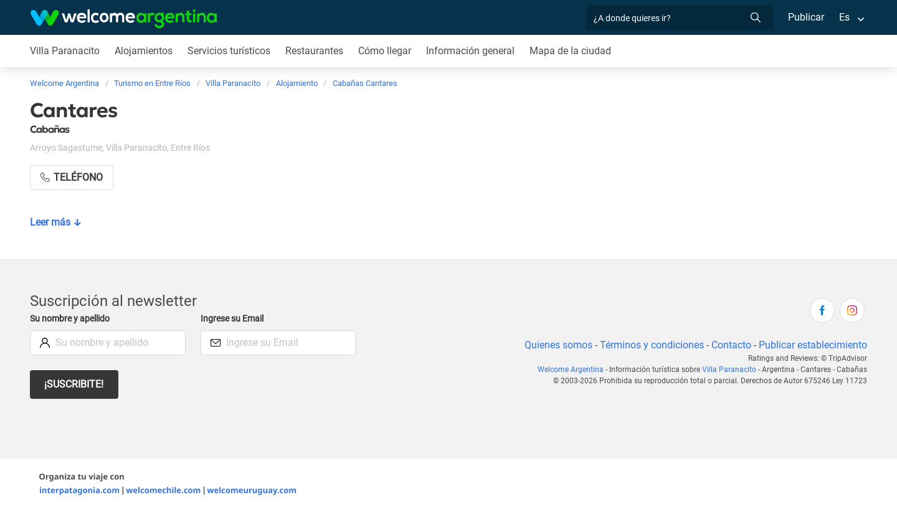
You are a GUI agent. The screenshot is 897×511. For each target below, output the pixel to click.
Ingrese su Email (234, 318)
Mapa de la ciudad (573, 51)
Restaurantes (316, 51)
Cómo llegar (387, 51)
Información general (473, 51)
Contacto (730, 345)
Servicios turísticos (229, 51)
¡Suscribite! (74, 384)
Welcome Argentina (576, 369)
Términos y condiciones (649, 345)
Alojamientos (143, 51)
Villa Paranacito (64, 51)
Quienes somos (554, 345)
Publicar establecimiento (812, 345)
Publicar (805, 17)
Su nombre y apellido (72, 318)
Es (844, 17)
